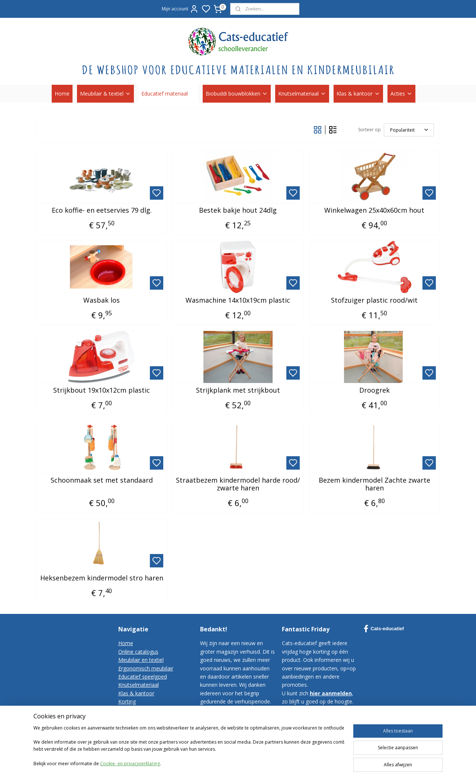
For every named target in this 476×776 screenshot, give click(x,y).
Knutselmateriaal (302, 93)
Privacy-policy (134, 726)
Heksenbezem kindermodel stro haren (101, 578)
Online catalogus (138, 651)
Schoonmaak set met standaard (102, 480)
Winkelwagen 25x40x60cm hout (374, 210)
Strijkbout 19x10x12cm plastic (101, 390)
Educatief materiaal (168, 93)
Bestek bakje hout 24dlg (238, 210)
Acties (401, 93)
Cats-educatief (384, 628)
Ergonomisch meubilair (145, 668)
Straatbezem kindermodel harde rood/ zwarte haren (238, 484)
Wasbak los (101, 300)
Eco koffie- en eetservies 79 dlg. (102, 210)
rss (326, 762)
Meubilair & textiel (105, 93)
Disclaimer (131, 734)
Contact (127, 710)
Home (62, 93)
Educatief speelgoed (142, 676)
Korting (127, 701)
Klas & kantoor (358, 93)
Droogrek (374, 390)
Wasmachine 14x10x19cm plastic (238, 300)
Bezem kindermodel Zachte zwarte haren (374, 484)
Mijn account (180, 8)
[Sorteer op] (409, 130)
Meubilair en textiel (141, 659)
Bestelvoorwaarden (141, 718)
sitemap (311, 762)
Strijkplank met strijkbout (238, 390)
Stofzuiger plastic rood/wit (374, 300)
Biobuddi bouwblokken (237, 93)
